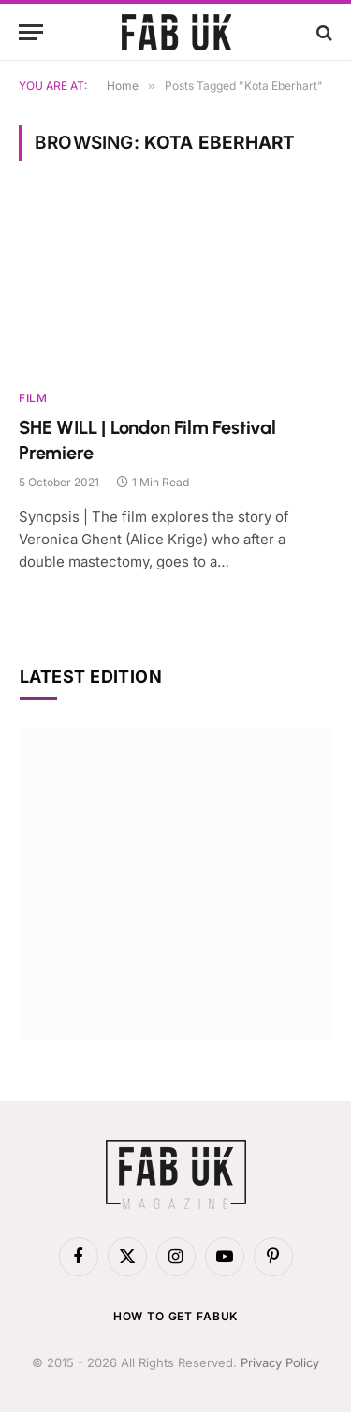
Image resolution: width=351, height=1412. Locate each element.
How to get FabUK (175, 1316)
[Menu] (31, 32)
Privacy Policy (280, 1362)
